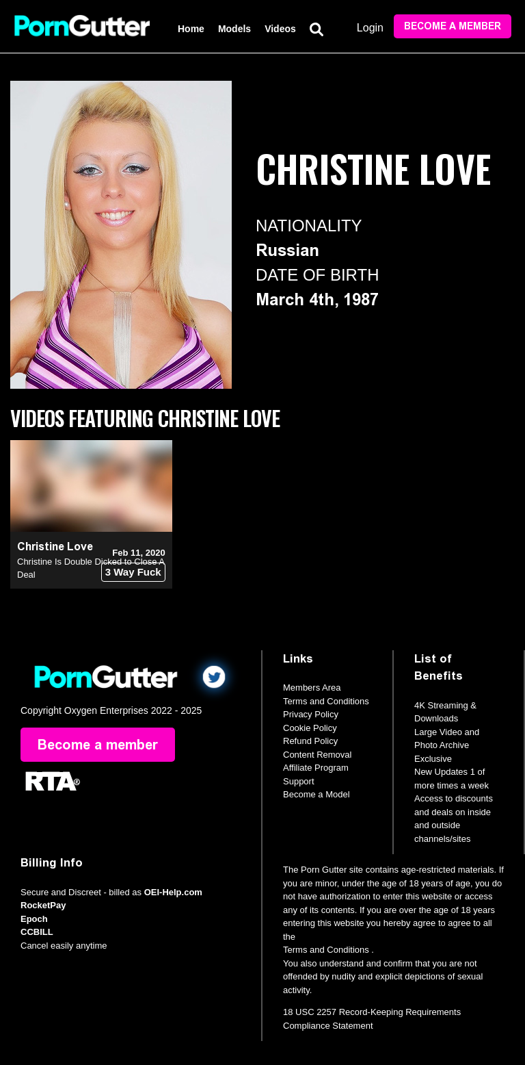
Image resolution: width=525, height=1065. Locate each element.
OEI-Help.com (173, 892)
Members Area (312, 687)
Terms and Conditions (326, 701)
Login (370, 28)
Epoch (34, 919)
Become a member (452, 26)
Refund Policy (310, 741)
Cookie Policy (310, 728)
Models (234, 28)
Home (191, 28)
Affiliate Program (316, 767)
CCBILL (37, 932)
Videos (280, 28)
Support (298, 781)
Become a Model (316, 794)
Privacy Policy (310, 714)
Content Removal (317, 754)
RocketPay (43, 905)
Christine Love (55, 546)
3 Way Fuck (133, 572)
